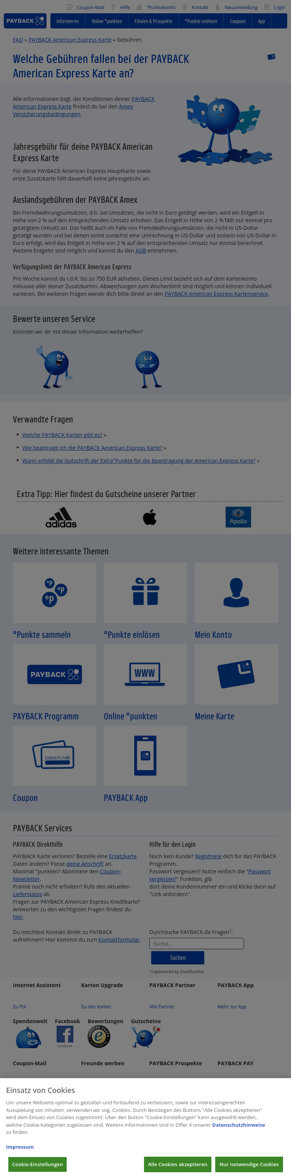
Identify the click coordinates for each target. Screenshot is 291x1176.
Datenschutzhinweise (238, 1132)
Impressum (20, 1154)
